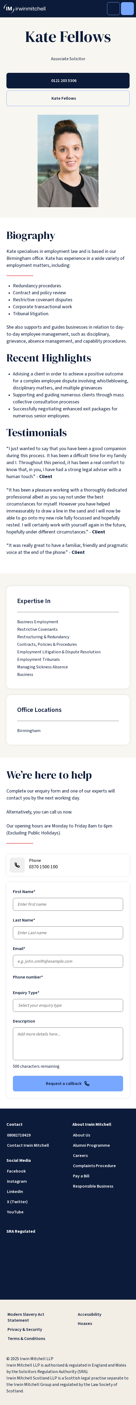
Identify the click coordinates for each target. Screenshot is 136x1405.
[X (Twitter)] (35, 1201)
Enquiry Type (26, 993)
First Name (24, 892)
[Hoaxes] (103, 1323)
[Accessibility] (103, 1314)
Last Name (24, 920)
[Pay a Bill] (101, 1176)
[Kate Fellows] (68, 98)
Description (24, 1021)
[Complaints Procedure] (101, 1165)
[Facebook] (35, 1171)
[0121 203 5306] (68, 80)
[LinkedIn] (35, 1191)
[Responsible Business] (101, 1186)
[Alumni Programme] (101, 1145)
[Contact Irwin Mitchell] (35, 1145)
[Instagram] (35, 1181)
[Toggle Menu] (127, 8)
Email (19, 949)
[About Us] (101, 1135)
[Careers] (101, 1155)
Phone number (28, 977)
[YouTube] (35, 1212)
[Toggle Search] (113, 8)
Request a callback (68, 1083)
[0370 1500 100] (68, 865)
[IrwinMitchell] (24, 8)
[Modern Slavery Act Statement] (33, 1317)
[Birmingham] (29, 731)
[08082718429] (35, 1135)
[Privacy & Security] (33, 1329)
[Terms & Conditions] (33, 1338)
